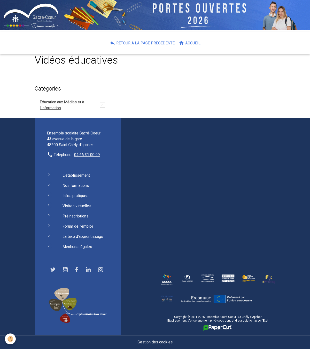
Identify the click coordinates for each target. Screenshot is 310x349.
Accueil (189, 43)
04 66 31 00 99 (87, 154)
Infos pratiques (75, 195)
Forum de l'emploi (77, 226)
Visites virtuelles (76, 206)
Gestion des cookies (155, 342)
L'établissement (76, 175)
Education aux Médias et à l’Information (62, 105)
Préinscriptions (75, 216)
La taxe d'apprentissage (82, 236)
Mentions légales (77, 246)
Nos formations (75, 185)
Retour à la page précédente (142, 43)
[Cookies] (10, 338)
